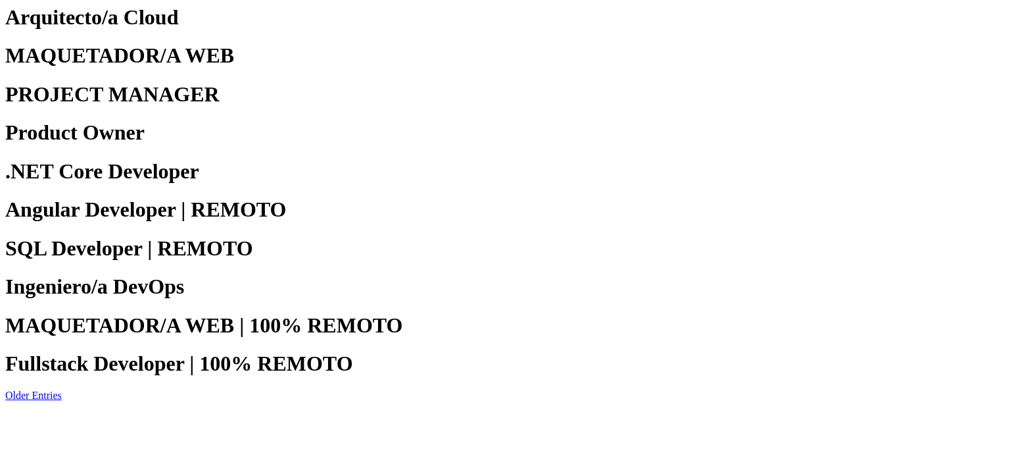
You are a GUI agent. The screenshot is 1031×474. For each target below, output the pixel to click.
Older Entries (33, 395)
